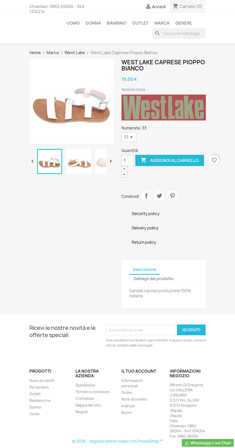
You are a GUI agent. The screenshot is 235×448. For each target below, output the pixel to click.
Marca (162, 23)
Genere (183, 23)
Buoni (126, 412)
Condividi (146, 196)
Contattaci (84, 398)
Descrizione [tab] (144, 269)
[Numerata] (128, 137)
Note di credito (134, 399)
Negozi (81, 411)
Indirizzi (128, 405)
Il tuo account (138, 371)
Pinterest (172, 196)
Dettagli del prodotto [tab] (154, 278)
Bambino (116, 23)
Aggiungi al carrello (170, 160)
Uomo (73, 23)
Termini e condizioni (92, 391)
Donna (93, 23)
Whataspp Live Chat (207, 443)
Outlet (140, 23)
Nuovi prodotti (41, 380)
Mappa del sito (88, 405)
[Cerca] (179, 33)
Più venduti (39, 387)
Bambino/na (39, 400)
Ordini (126, 392)
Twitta (159, 196)
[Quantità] (127, 160)
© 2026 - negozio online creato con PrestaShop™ (117, 441)
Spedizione (85, 385)
